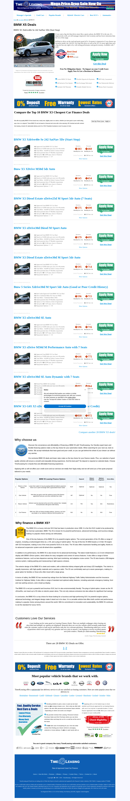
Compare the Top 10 (27, 112)
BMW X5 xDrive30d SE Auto (32, 317)
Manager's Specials (24, 15)
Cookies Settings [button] (65, 410)
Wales (108, 695)
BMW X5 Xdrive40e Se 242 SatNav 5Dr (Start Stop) (47, 139)
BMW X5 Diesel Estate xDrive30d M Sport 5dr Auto (47, 257)
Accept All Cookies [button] (65, 406)
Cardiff (41, 695)
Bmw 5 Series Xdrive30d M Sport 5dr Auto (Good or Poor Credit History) (61, 287)
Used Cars (40, 15)
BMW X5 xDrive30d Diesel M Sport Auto (40, 228)
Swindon (102, 695)
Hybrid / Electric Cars (75, 15)
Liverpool (79, 695)
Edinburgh (48, 695)
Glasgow (56, 695)
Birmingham (24, 695)
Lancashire (64, 695)
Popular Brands (55, 15)
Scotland (95, 695)
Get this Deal (99, 63)
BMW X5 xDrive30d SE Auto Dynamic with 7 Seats (46, 376)
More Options (83, 159)
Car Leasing (21, 19)
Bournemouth (33, 695)
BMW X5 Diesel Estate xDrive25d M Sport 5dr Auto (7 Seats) (53, 198)
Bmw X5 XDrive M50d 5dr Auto (34, 169)
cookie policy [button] (72, 397)
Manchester (87, 695)
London (71, 695)
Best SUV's (94, 15)
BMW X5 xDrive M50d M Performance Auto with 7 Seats (50, 347)
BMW (27, 19)
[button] (85, 389)
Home (15, 19)
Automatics (106, 15)
